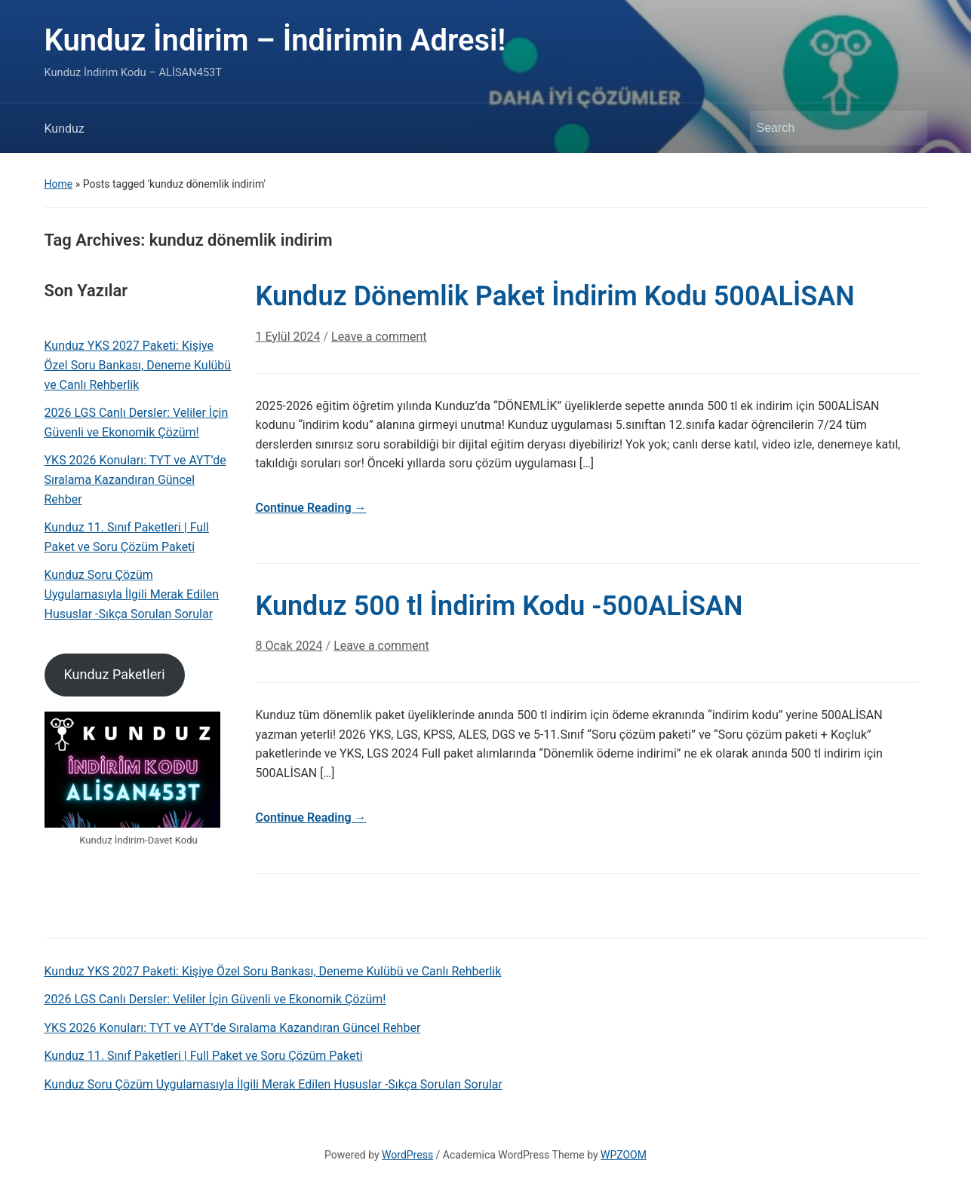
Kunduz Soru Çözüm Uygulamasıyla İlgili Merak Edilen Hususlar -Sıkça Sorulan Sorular (132, 594)
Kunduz (65, 128)
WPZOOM (624, 1155)
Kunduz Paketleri (113, 674)
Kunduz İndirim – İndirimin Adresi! (275, 40)
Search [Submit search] (908, 128)
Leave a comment (379, 336)
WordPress (407, 1155)
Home (59, 184)
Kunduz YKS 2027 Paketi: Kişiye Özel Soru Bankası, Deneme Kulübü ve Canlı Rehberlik (138, 364)
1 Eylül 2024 (288, 336)
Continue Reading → (311, 508)
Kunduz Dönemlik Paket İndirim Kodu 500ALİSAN (555, 296)
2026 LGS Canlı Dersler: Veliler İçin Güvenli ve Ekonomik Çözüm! (137, 422)
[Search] (824, 128)
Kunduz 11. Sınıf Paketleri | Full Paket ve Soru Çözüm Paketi (127, 537)
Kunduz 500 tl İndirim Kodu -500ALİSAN (499, 606)
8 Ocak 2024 (289, 645)
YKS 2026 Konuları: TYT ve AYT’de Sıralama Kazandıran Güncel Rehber (135, 479)
